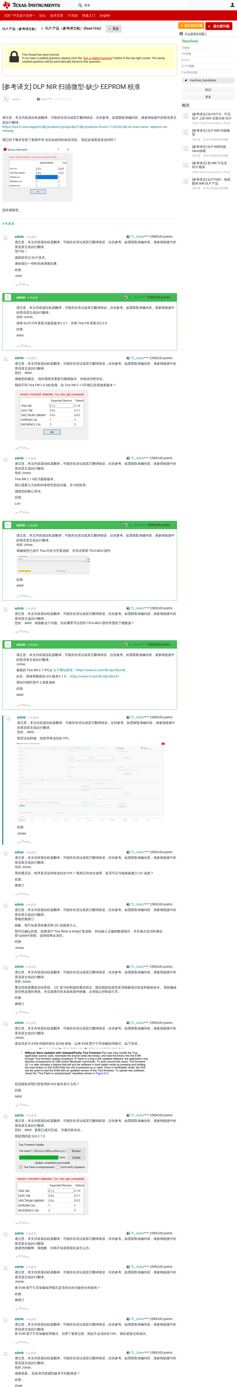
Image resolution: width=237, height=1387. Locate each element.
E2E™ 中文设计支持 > (18, 15)
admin (16, 99)
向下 (28, 286)
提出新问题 (221, 26)
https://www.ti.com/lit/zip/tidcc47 (94, 676)
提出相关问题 (191, 26)
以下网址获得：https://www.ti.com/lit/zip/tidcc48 (89, 670)
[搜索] (131, 5)
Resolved (190, 41)
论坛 (40, 15)
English (99, 15)
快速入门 (84, 15)
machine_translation (203, 80)
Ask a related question (97, 58)
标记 (208, 89)
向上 (17, 286)
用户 (232, 5)
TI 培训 (69, 15)
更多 (118, 28)
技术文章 (53, 15)
